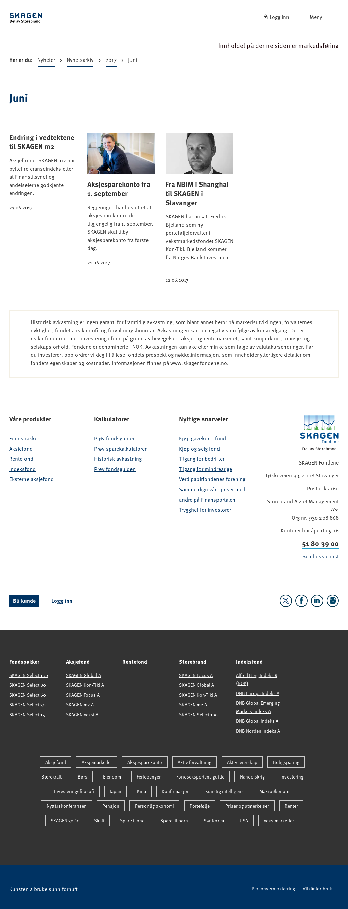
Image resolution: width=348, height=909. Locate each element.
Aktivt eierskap (242, 762)
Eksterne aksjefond (31, 479)
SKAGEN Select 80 (27, 684)
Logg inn (61, 601)
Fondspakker (24, 438)
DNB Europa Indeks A (257, 693)
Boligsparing (286, 762)
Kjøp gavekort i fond (202, 438)
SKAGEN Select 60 (27, 694)
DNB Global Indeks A (257, 720)
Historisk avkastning (118, 459)
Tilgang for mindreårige (205, 469)
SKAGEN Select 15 (27, 714)
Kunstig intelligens (224, 791)
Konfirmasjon (176, 791)
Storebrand (192, 661)
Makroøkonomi (275, 791)
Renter (291, 805)
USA (244, 820)
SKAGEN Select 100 (28, 675)
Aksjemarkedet (97, 762)
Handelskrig (252, 776)
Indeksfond (22, 469)
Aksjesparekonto (144, 762)
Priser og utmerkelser (247, 805)
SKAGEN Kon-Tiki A (85, 684)
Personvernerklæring (273, 888)
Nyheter (46, 61)
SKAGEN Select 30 (27, 704)
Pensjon (110, 805)
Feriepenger (149, 776)
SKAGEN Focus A (83, 694)
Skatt (99, 820)
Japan (115, 791)
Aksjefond (21, 448)
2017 (111, 61)
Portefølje (200, 805)
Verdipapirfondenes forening (212, 479)
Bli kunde (24, 601)
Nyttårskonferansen (67, 805)
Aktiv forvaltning (194, 762)
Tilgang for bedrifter (201, 459)
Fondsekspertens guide (200, 776)
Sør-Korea (214, 820)
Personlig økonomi (154, 805)
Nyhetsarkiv (80, 61)
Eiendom (112, 776)
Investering (291, 776)
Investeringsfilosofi (74, 791)
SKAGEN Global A (83, 675)
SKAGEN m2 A (80, 704)
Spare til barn (174, 820)
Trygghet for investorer (205, 510)
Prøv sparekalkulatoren (121, 448)
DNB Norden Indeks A (258, 730)
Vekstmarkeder (279, 820)
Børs (82, 776)
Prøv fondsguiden (115, 438)
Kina (141, 791)
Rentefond (21, 459)
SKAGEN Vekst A (82, 714)
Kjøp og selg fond (199, 448)
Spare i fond (132, 820)
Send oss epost (320, 556)
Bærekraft (51, 776)
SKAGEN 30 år (65, 820)
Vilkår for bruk (317, 888)
